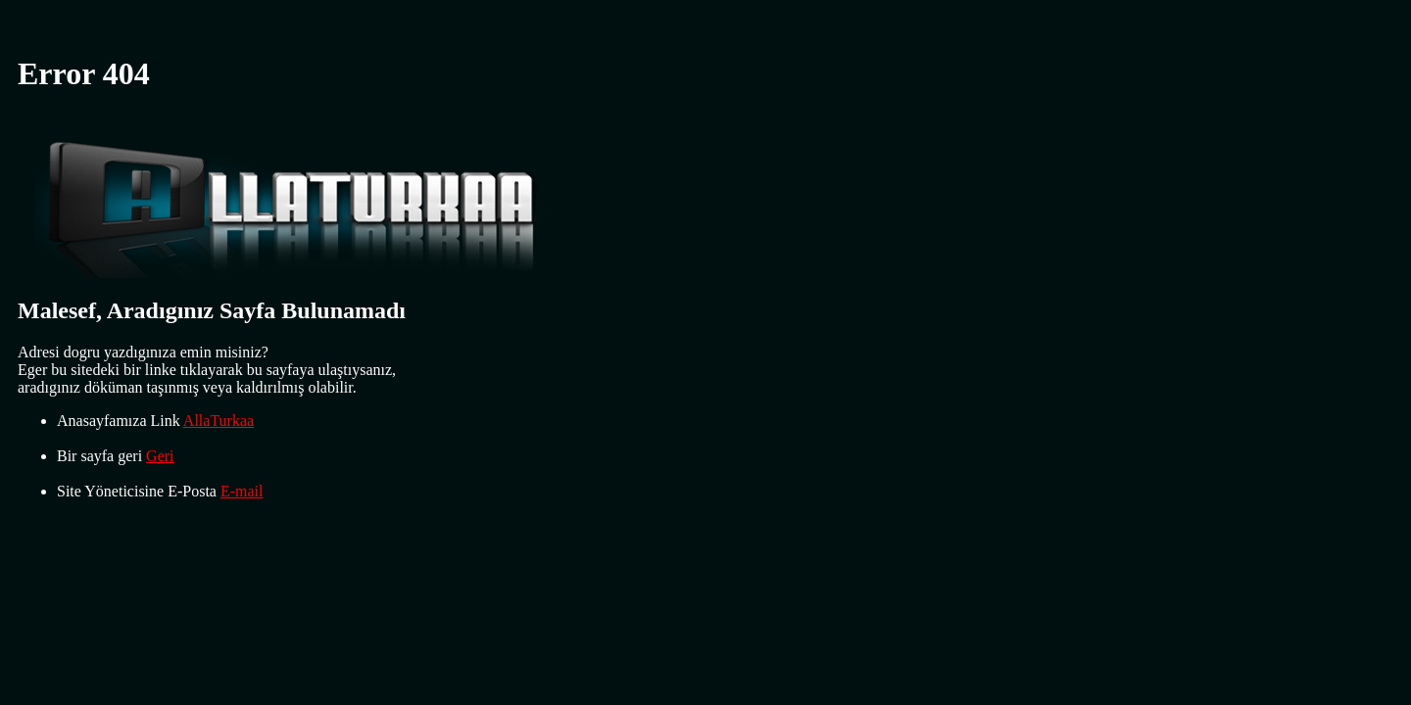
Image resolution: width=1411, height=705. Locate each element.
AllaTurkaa (218, 420)
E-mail (242, 491)
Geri (159, 455)
